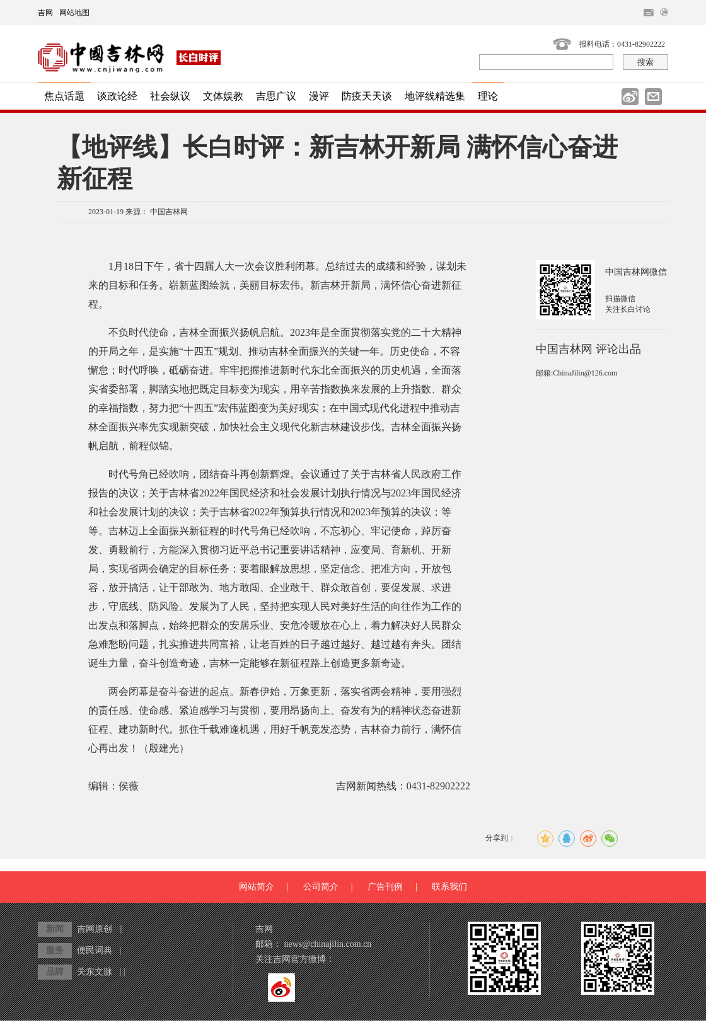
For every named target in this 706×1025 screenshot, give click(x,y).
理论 (488, 96)
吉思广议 (276, 96)
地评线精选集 (435, 96)
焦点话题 (64, 96)
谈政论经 (117, 96)
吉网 (45, 12)
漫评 (319, 96)
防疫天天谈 (367, 96)
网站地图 (74, 12)
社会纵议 (170, 96)
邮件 (653, 96)
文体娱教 (223, 96)
